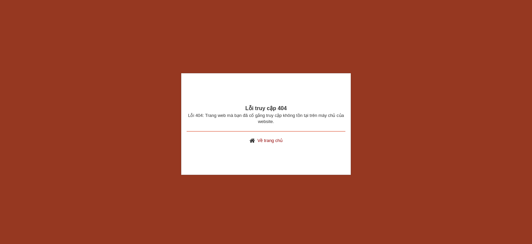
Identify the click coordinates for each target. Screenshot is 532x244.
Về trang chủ (270, 140)
